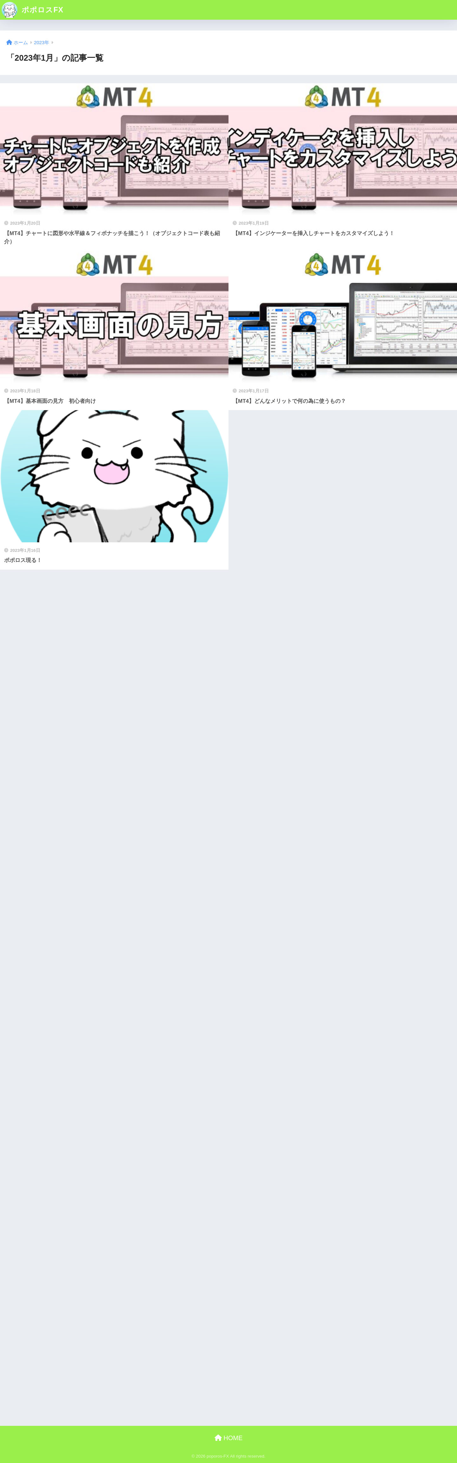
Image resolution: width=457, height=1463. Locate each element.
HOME (229, 1437)
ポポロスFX (32, 10)
